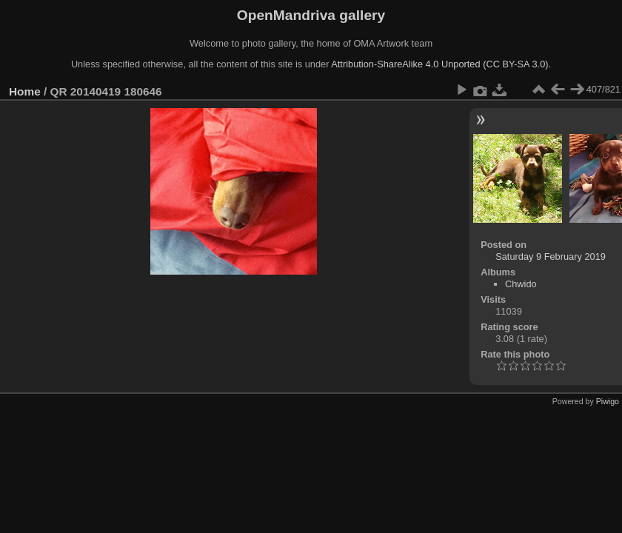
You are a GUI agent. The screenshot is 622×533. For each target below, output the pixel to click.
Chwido (521, 283)
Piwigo (607, 401)
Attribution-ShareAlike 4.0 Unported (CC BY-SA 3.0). (441, 64)
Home (25, 91)
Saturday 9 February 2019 (550, 256)
